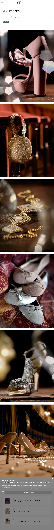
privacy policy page (6, 487)
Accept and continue (29, 492)
